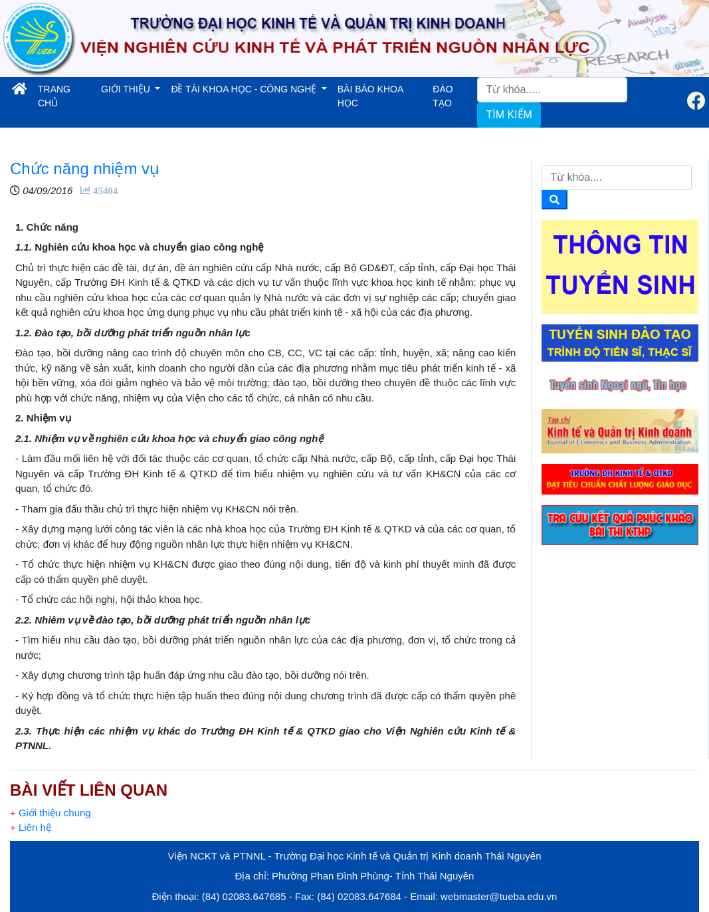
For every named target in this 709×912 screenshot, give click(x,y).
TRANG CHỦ (65, 96)
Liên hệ (30, 827)
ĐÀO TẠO (443, 96)
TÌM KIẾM (509, 114)
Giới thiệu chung (50, 812)
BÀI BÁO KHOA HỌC (370, 96)
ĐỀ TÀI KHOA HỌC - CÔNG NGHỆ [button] (245, 89)
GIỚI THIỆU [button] (127, 89)
